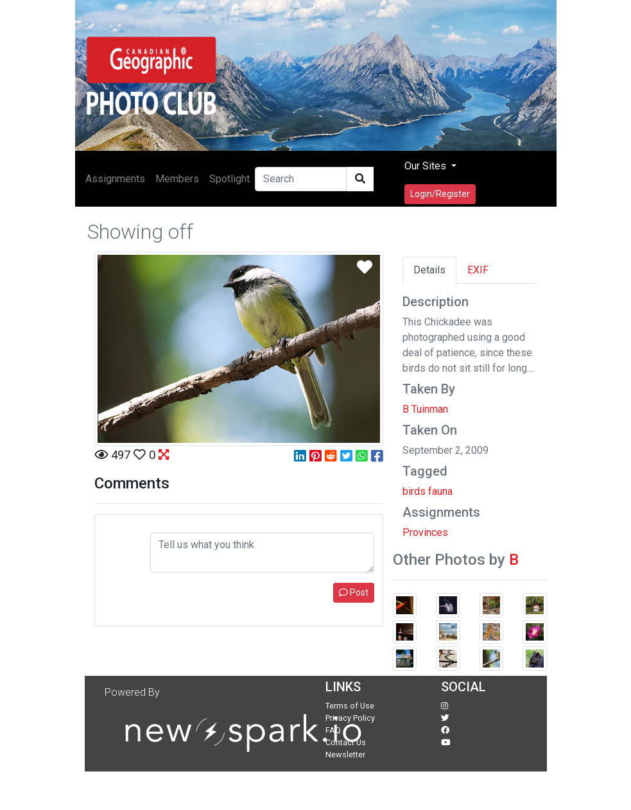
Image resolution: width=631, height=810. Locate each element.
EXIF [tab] (477, 270)
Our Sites (426, 166)
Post (353, 592)
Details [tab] (429, 270)
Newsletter (345, 754)
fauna (440, 491)
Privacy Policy (350, 718)
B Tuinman (425, 409)
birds (414, 491)
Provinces (425, 532)
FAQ (333, 730)
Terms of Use (349, 706)
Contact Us (345, 742)
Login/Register (440, 194)
